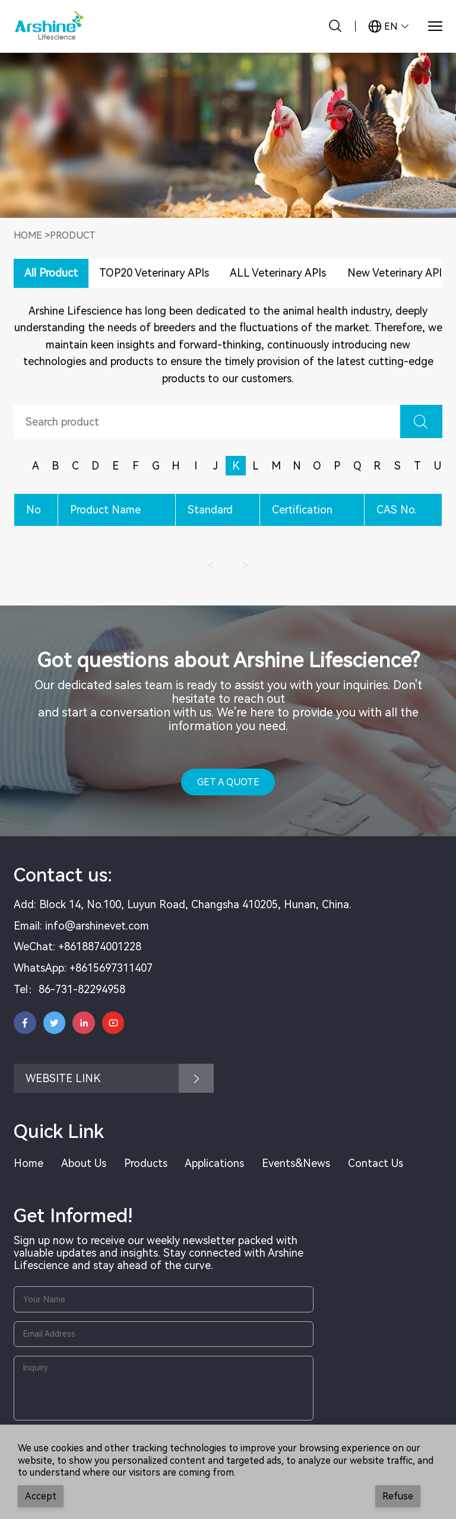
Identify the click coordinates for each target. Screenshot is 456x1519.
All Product (51, 273)
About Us (83, 1163)
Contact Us (375, 1163)
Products (145, 1163)
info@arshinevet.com (97, 925)
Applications (214, 1163)
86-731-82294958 (82, 989)
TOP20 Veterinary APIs (154, 273)
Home (28, 235)
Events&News (296, 1163)
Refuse (397, 1496)
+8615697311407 (111, 968)
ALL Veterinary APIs (278, 273)
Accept (40, 1496)
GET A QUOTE (228, 782)
